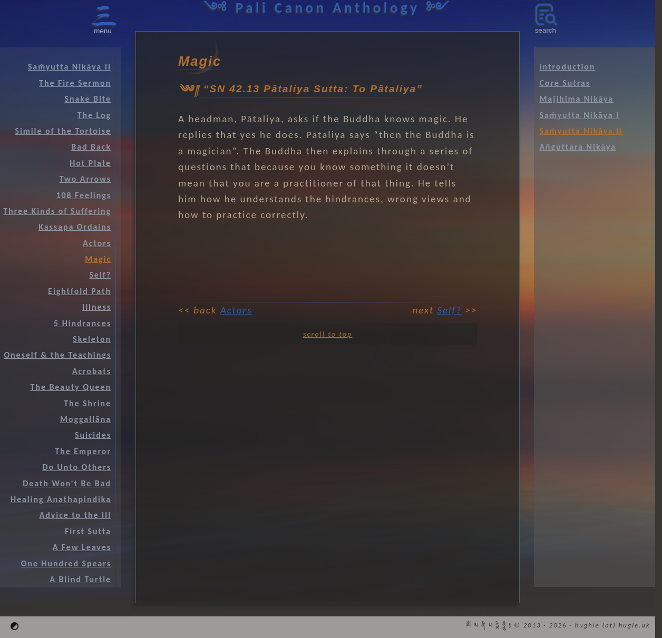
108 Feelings (83, 195)
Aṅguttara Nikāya (577, 147)
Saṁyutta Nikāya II (69, 67)
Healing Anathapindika (61, 499)
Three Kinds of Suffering (57, 211)
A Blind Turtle (80, 579)
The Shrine (87, 403)
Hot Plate (90, 163)
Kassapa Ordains (74, 227)
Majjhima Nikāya (576, 99)
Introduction (567, 67)
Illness (96, 307)
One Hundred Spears (66, 563)
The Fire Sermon (75, 83)
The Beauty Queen (71, 387)
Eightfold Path (79, 291)
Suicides (93, 435)
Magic (98, 259)
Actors (236, 310)
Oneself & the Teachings (57, 355)
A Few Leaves (82, 547)
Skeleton (92, 339)
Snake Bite (88, 99)
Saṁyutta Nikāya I (579, 115)
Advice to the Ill (75, 515)
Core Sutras (564, 83)
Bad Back (91, 147)
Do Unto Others (76, 467)
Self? (449, 310)
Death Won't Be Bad (67, 483)
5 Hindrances (82, 323)
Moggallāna (85, 419)
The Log (94, 115)
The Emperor (83, 451)
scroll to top (327, 334)
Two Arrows (85, 179)
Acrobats (91, 371)
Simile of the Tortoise (63, 131)
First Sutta (88, 531)
